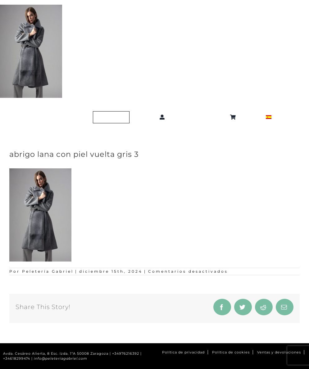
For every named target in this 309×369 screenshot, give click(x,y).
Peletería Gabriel (48, 271)
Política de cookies (231, 352)
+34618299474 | (18, 359)
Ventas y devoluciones (279, 352)
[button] (198, 117)
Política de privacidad (183, 352)
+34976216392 (125, 354)
